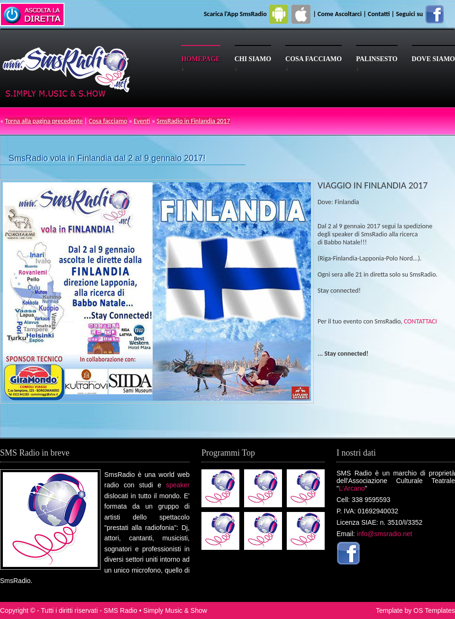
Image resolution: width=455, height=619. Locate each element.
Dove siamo (433, 59)
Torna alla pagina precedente (43, 121)
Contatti (379, 14)
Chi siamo (253, 59)
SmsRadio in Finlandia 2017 (193, 121)
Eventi (142, 121)
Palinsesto (376, 59)
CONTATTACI (420, 321)
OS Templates (434, 610)
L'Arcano (352, 488)
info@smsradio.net (384, 534)
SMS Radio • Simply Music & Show (155, 610)
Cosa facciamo (313, 59)
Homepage (200, 59)
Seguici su (420, 14)
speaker (178, 485)
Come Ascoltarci (340, 14)
